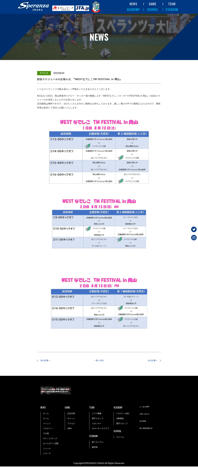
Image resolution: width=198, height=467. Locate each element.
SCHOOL (152, 9)
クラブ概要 (96, 414)
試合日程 (71, 414)
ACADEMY (133, 9)
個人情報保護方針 (147, 429)
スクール (120, 438)
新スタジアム (97, 442)
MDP (69, 429)
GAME (152, 3)
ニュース (47, 449)
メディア (47, 454)
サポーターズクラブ (100, 429)
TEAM (172, 3)
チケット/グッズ (50, 439)
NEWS (133, 3)
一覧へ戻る (99, 361)
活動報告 (120, 419)
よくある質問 (145, 407)
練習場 (95, 447)
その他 (46, 434)
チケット (71, 419)
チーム (46, 414)
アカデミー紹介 (123, 414)
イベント (47, 424)
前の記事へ (47, 361)
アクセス (71, 424)
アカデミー (48, 429)
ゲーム (46, 419)
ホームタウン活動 (50, 444)
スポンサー (96, 424)
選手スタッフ (97, 419)
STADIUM (172, 9)
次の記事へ (150, 361)
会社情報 (143, 422)
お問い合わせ (145, 415)
